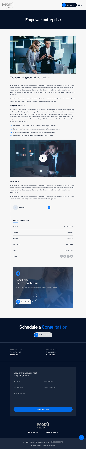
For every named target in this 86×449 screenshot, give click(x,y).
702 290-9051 (14, 355)
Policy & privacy (33, 432)
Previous (19, 209)
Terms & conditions (51, 432)
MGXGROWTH (33, 442)
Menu (81, 5)
